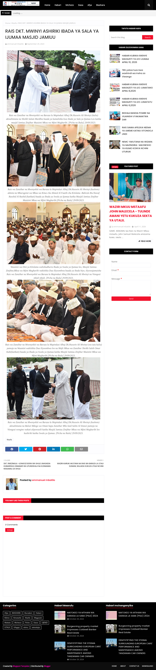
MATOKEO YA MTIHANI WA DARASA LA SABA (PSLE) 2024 (82, 614)
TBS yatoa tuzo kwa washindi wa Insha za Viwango (133, 73)
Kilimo (7, 618)
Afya (6, 613)
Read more (146, 241)
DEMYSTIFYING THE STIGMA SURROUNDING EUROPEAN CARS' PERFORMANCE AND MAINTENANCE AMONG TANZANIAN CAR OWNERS (84, 650)
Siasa (36, 622)
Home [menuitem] (47, 5)
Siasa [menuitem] (80, 5)
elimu (25, 627)
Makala (8, 622)
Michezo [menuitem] (70, 5)
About (123, 666)
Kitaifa (14, 23)
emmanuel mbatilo (15, 44)
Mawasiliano (147, 666)
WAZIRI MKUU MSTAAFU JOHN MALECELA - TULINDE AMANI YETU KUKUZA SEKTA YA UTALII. (130, 213)
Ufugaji (17, 627)
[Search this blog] (125, 37)
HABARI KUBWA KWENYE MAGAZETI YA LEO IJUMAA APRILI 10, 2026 (135, 59)
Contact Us (134, 666)
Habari (38, 613)
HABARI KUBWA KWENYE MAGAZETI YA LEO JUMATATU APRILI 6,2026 (137, 102)
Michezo (17, 622)
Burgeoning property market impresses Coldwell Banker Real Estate (82, 629)
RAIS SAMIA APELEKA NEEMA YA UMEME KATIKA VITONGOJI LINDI (137, 130)
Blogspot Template (21, 666)
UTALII (7, 627)
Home (7, 23)
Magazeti (38, 618)
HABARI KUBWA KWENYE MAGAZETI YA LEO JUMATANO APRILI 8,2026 (137, 87)
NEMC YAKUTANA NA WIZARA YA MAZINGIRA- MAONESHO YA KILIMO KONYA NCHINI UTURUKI (137, 146)
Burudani (28, 613)
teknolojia (36, 627)
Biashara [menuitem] (100, 5)
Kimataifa (17, 618)
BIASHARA (16, 613)
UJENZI (44, 622)
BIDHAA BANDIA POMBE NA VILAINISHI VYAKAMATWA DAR (136, 116)
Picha (27, 622)
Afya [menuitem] (90, 5)
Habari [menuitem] (58, 5)
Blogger (47, 666)
